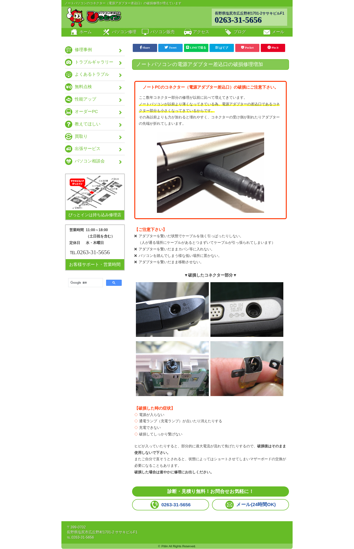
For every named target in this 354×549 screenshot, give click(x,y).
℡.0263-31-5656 (90, 254)
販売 (158, 32)
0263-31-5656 (238, 19)
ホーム (80, 32)
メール (273, 32)
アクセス (196, 32)
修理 (119, 32)
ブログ (235, 32)
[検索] (85, 285)
